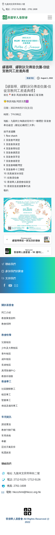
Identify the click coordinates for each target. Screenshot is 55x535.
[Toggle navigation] (50, 17)
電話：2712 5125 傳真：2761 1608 (19, 9)
